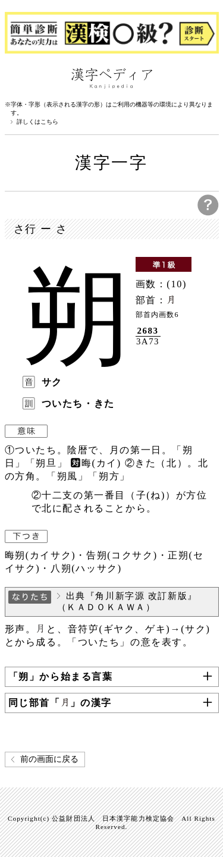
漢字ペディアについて (17, 77)
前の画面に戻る (49, 759)
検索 (207, 77)
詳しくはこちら (37, 122)
